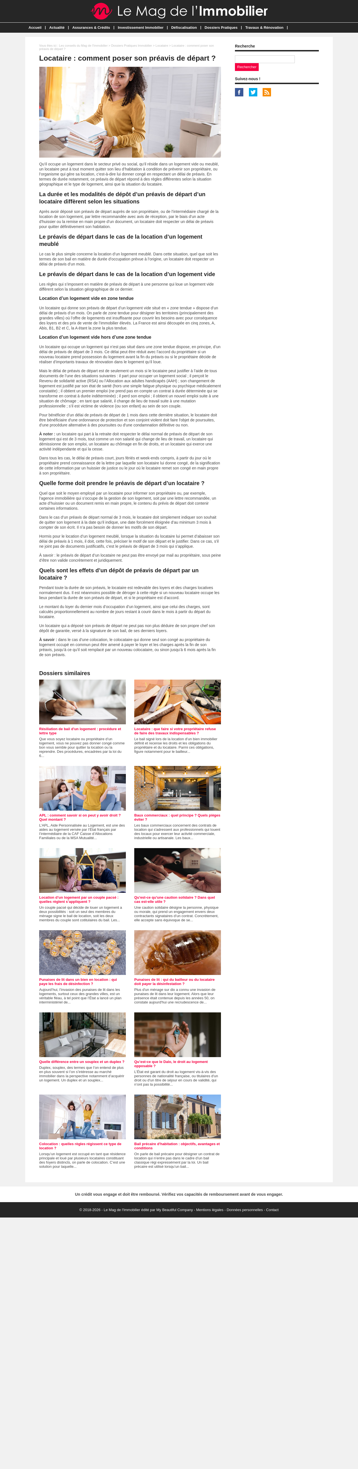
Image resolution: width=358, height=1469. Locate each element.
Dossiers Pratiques (221, 27)
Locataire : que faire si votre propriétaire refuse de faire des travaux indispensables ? (175, 731)
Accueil (35, 27)
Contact (272, 1210)
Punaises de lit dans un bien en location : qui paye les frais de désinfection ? (78, 981)
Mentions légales (209, 1210)
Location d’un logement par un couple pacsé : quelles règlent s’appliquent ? (79, 899)
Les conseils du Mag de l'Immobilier (83, 45)
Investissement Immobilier (140, 27)
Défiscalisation (184, 27)
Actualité (57, 27)
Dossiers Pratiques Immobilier (131, 45)
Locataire (162, 45)
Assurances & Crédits (91, 27)
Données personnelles (245, 1210)
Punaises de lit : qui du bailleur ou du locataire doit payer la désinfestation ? (174, 981)
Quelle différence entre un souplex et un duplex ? (81, 1062)
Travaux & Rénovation (264, 27)
